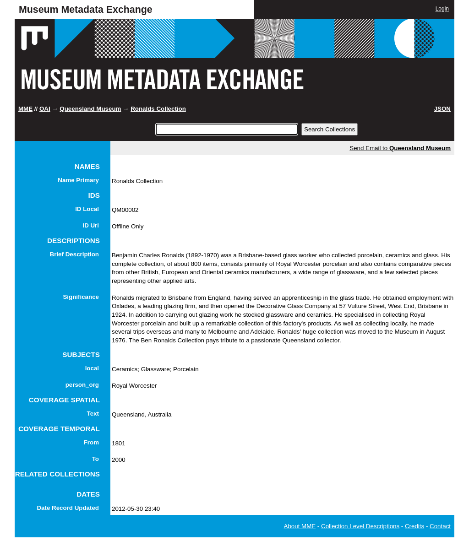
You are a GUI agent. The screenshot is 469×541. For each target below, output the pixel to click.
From (91, 442)
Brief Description (74, 254)
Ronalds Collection (158, 108)
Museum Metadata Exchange (86, 9)
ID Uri (90, 225)
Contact (440, 526)
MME (25, 108)
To (95, 458)
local (92, 368)
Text (93, 413)
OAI (44, 108)
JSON (442, 108)
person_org (82, 384)
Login (442, 8)
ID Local (87, 209)
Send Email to (400, 148)
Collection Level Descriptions (360, 526)
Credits (414, 526)
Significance (81, 296)
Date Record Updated (68, 507)
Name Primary (78, 180)
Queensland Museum (90, 108)
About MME (300, 526)
